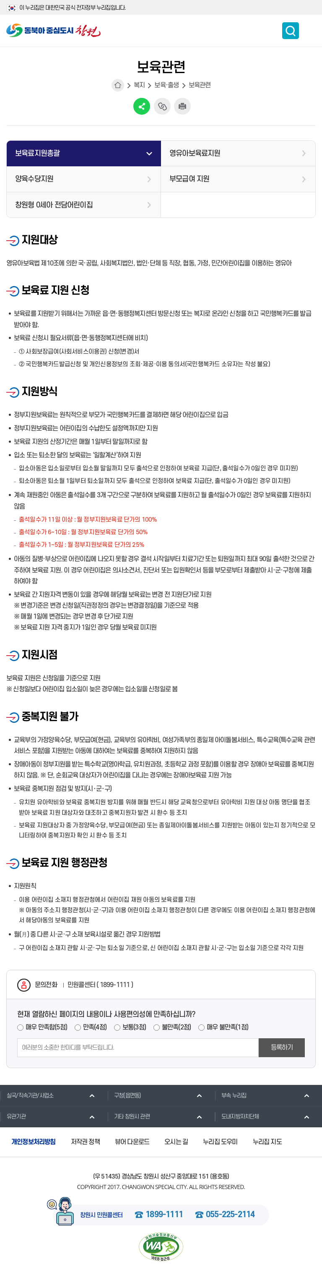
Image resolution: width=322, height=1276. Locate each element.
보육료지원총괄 (37, 154)
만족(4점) (94, 1027)
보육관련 (200, 85)
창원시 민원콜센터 (101, 1215)
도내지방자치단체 (237, 1116)
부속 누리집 (230, 1095)
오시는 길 (176, 1142)
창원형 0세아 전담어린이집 (54, 205)
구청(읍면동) (124, 1095)
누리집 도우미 (220, 1142)
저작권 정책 (85, 1142)
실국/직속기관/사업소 (26, 1095)
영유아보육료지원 (195, 154)
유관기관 (13, 1116)
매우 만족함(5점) (46, 1027)
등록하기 (282, 1047)
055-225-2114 (230, 1215)
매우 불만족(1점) (227, 1027)
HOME (118, 85)
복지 (139, 85)
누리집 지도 (267, 1142)
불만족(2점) (176, 1027)
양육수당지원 (34, 179)
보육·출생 (166, 85)
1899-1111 (164, 1215)
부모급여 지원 (189, 179)
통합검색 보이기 (290, 30)
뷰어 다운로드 (132, 1142)
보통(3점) (134, 1027)
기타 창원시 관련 (128, 1116)
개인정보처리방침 (33, 1142)
